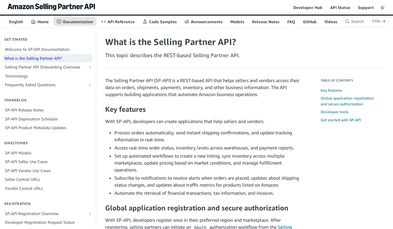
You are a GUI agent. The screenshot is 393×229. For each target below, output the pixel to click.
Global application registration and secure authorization (347, 101)
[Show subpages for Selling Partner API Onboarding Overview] (90, 67)
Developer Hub (307, 7)
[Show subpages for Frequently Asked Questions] (90, 85)
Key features (331, 90)
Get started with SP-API (341, 120)
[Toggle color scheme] (382, 7)
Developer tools (335, 111)
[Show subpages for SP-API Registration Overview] (90, 213)
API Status (340, 7)
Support (366, 7)
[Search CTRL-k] (365, 21)
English (16, 21)
